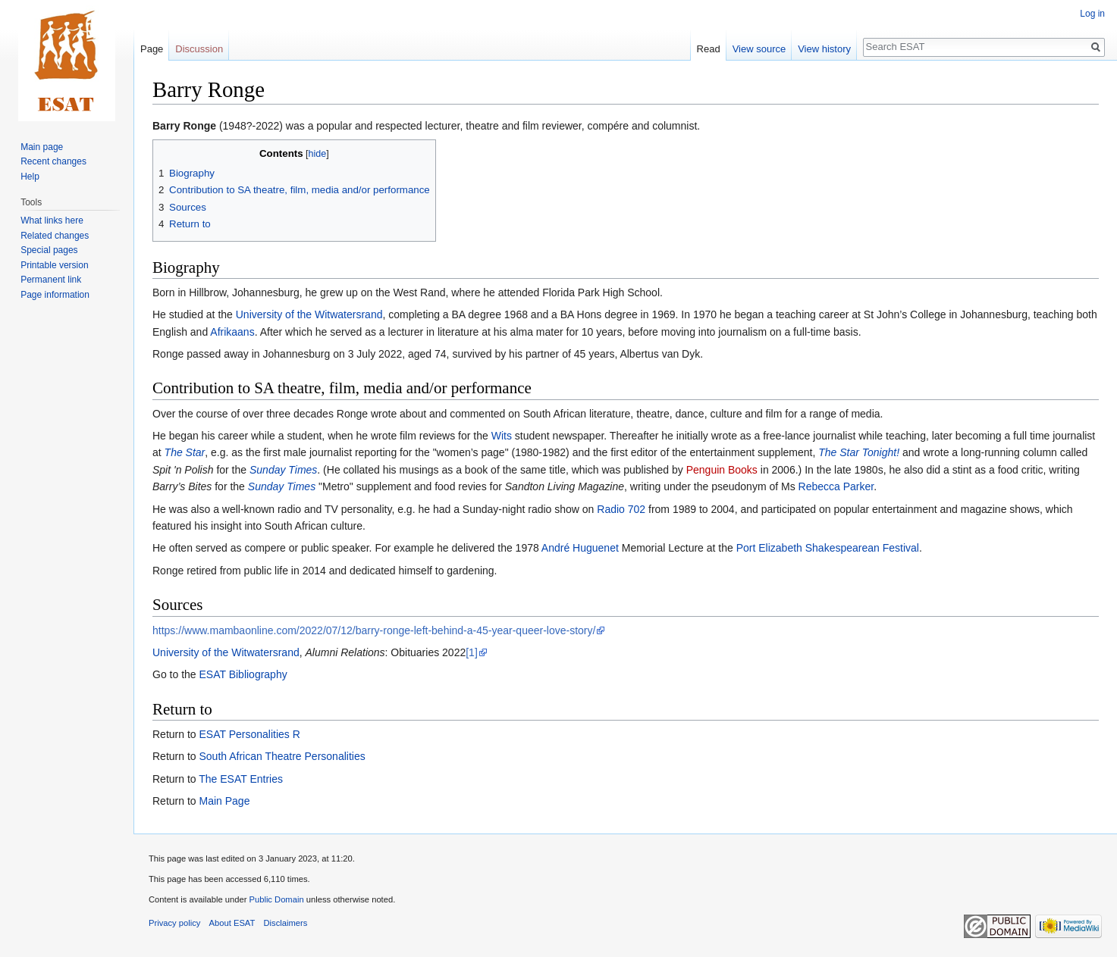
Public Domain (276, 899)
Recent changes (53, 161)
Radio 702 (621, 509)
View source (759, 49)
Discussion (199, 49)
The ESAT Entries (241, 779)
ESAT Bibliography (243, 674)
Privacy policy (174, 922)
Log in (1092, 13)
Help (29, 176)
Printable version (54, 265)
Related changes (54, 235)
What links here (51, 220)
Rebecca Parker (836, 486)
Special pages (48, 250)
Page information (54, 294)
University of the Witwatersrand (309, 314)
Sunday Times (283, 470)
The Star (185, 452)
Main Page (224, 801)
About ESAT (232, 922)
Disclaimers (286, 922)
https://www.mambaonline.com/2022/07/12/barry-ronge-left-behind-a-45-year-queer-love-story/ (373, 630)
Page (151, 49)
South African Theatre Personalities (282, 756)
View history (824, 49)
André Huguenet (580, 548)
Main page (41, 147)
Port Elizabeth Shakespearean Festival (827, 548)
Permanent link (50, 279)
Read (708, 49)
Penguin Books (722, 470)
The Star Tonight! (858, 452)
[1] (472, 652)
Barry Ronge (184, 126)
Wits (501, 436)
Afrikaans (232, 332)
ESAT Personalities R (249, 734)
